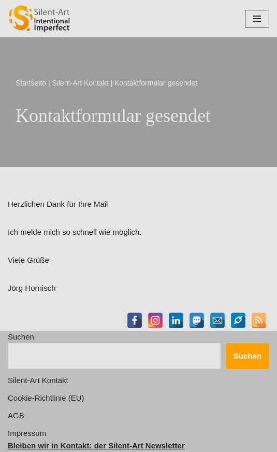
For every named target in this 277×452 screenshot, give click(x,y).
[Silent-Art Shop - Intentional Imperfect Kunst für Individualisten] (39, 18)
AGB (16, 415)
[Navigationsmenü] (257, 18)
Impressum (27, 433)
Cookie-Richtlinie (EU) (46, 397)
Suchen (21, 336)
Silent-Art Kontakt (80, 83)
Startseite (31, 83)
